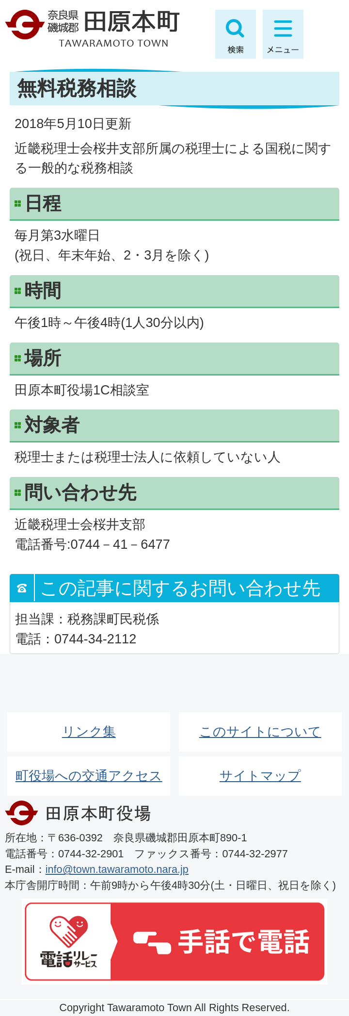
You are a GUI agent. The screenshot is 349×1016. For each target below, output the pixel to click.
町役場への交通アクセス (89, 775)
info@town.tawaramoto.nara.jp (117, 869)
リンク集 (89, 731)
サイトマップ (260, 775)
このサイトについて (260, 731)
